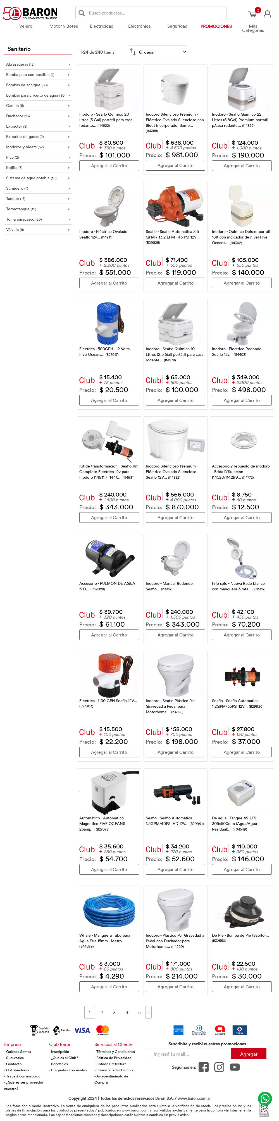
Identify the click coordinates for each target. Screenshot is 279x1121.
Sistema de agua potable (38, 177)
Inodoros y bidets (38, 146)
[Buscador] (156, 12)
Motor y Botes (63, 26)
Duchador (38, 115)
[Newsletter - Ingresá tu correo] (189, 1053)
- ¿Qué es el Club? (63, 1057)
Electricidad (101, 26)
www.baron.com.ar (194, 1098)
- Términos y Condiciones (114, 1051)
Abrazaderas (38, 64)
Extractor (38, 126)
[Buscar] (82, 13)
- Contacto (13, 1063)
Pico (38, 157)
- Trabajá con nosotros (22, 1076)
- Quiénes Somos (17, 1051)
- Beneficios (58, 1063)
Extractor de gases (38, 136)
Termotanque (38, 208)
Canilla (38, 105)
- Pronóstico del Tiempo (113, 1069)
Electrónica (139, 26)
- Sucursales (14, 1057)
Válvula (38, 229)
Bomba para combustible (38, 74)
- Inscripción (59, 1051)
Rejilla (38, 167)
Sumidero (38, 188)
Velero (25, 26)
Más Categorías (253, 28)
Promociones (216, 26)
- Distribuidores (16, 1069)
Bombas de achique (38, 84)
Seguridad (177, 26)
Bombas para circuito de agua (38, 95)
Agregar (248, 1054)
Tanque (38, 198)
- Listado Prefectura (110, 1063)
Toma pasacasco (38, 219)
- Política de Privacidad (113, 1057)
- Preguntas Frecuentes (68, 1069)
